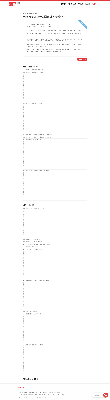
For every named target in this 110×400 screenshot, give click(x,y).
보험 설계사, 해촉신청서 (32, 247)
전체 (24, 13)
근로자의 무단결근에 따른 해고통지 (34, 249)
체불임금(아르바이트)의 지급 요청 (34, 103)
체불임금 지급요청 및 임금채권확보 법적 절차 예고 (38, 170)
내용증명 (63, 4)
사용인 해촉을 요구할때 (31, 311)
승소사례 (87, 4)
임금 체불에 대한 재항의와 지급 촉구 (34, 72)
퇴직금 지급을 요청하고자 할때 (33, 139)
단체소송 (80, 4)
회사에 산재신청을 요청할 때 (33, 239)
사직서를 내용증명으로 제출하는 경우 (35, 208)
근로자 (27, 13)
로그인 (101, 4)
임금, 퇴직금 (33, 13)
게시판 (94, 4)
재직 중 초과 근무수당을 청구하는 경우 (35, 70)
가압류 (70, 4)
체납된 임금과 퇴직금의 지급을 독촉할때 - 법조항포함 (39, 134)
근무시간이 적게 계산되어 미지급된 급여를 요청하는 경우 (40, 137)
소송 (74, 4)
